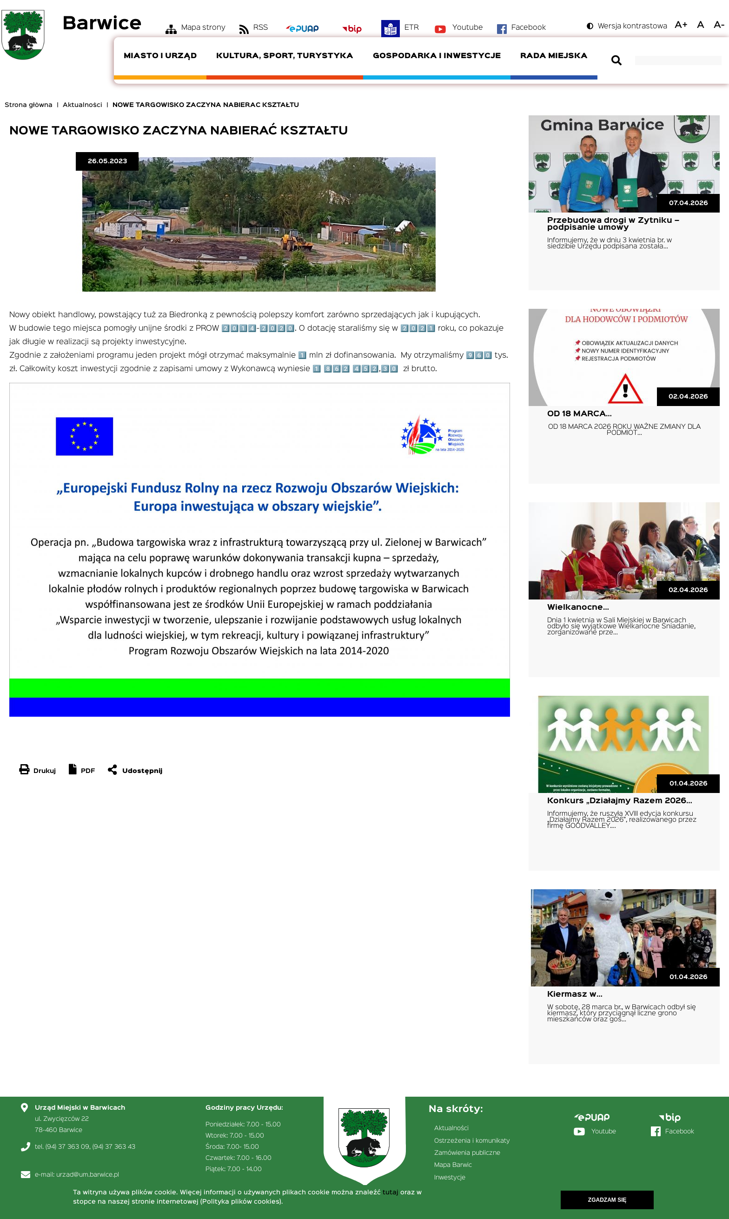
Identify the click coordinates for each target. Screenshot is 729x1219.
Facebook (528, 28)
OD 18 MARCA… (579, 414)
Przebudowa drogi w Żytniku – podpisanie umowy (613, 224)
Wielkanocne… (578, 607)
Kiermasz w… (575, 994)
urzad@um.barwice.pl (87, 1175)
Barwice (102, 24)
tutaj (390, 1194)
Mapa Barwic (453, 1165)
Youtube (467, 28)
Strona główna (29, 105)
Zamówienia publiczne (467, 1153)
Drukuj (44, 771)
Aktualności (82, 105)
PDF (88, 771)
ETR (411, 28)
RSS (260, 28)
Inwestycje (449, 1177)
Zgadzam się (607, 1201)
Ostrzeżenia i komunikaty (472, 1141)
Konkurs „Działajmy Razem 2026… (619, 801)
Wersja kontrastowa (632, 26)
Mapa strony (203, 28)
